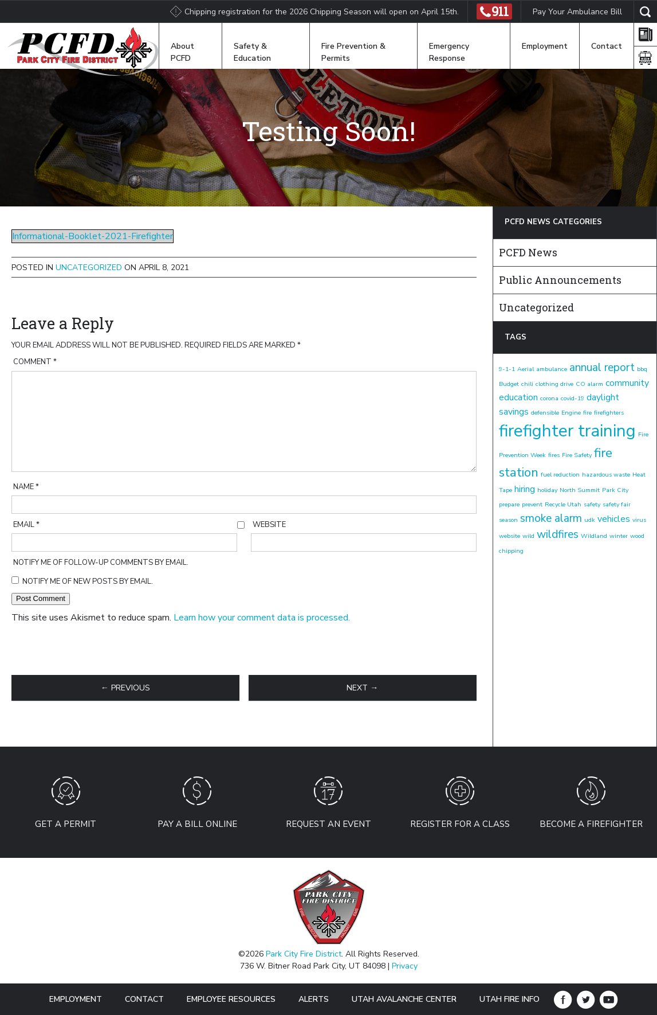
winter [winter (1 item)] (618, 536)
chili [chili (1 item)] (527, 384)
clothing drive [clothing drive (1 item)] (554, 384)
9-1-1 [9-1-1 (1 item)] (507, 369)
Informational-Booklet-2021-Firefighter (92, 236)
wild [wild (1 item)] (528, 536)
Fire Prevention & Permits (353, 52)
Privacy (405, 966)
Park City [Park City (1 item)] (615, 490)
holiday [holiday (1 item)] (547, 490)
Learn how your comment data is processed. (262, 617)
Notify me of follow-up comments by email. (100, 562)
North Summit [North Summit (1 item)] (580, 490)
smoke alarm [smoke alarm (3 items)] (551, 518)
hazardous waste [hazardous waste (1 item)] (606, 474)
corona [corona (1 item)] (549, 398)
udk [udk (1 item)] (589, 520)
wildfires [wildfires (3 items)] (558, 534)
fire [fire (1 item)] (587, 412)
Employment (545, 46)
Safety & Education (252, 52)
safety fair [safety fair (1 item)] (617, 504)
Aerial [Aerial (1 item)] (525, 369)
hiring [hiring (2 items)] (524, 489)
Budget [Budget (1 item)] (509, 384)
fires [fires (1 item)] (554, 455)
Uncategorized (89, 267)
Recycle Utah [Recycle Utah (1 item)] (563, 504)
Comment (35, 362)
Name (26, 487)
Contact (606, 46)
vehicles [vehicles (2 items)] (613, 519)
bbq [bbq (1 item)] (642, 369)
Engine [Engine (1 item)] (571, 412)
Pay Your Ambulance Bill (577, 11)
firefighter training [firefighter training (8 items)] (567, 430)
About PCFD (182, 52)
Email (26, 525)
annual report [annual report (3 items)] (602, 367)
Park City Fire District (303, 953)
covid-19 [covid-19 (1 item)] (572, 398)
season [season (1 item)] (508, 520)
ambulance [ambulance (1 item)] (551, 369)
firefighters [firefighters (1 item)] (609, 412)
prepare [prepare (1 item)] (509, 504)
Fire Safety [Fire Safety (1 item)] (577, 455)
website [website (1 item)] (509, 536)
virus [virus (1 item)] (639, 520)
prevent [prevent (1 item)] (532, 504)
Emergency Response (449, 52)
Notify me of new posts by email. (87, 581)
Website (269, 525)
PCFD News (528, 252)
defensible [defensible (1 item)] (545, 412)
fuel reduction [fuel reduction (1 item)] (560, 474)
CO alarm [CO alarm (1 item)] (589, 384)
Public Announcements (560, 280)
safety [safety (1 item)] (592, 504)
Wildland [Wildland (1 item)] (594, 536)
